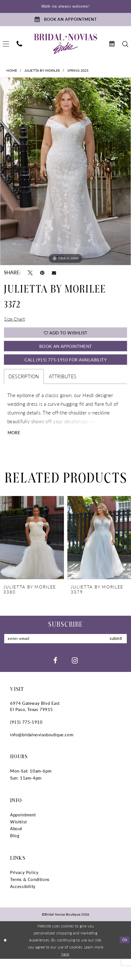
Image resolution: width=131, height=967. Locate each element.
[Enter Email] (65, 647)
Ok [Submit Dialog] (124, 948)
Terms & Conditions (30, 887)
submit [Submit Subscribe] (115, 646)
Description (23, 382)
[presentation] (32, 545)
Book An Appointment (65, 350)
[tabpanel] (65, 173)
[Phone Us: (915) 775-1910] (19, 46)
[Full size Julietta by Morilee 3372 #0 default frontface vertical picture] (65, 173)
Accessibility (23, 894)
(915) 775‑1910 (26, 730)
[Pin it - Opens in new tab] (42, 274)
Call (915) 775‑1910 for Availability (65, 365)
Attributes (62, 382)
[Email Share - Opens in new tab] (54, 274)
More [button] (14, 439)
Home (11, 72)
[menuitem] (19, 46)
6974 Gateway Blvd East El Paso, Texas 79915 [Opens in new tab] (35, 714)
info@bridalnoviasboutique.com (41, 743)
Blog (14, 844)
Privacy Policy (24, 880)
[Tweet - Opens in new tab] (30, 274)
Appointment (23, 823)
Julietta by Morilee (42, 72)
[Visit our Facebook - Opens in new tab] (55, 668)
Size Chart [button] (15, 321)
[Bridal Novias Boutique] (65, 45)
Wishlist (18, 830)
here (65, 962)
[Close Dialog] (5, 948)
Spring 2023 (78, 72)
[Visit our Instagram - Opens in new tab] (75, 668)
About (16, 837)
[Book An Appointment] (65, 20)
